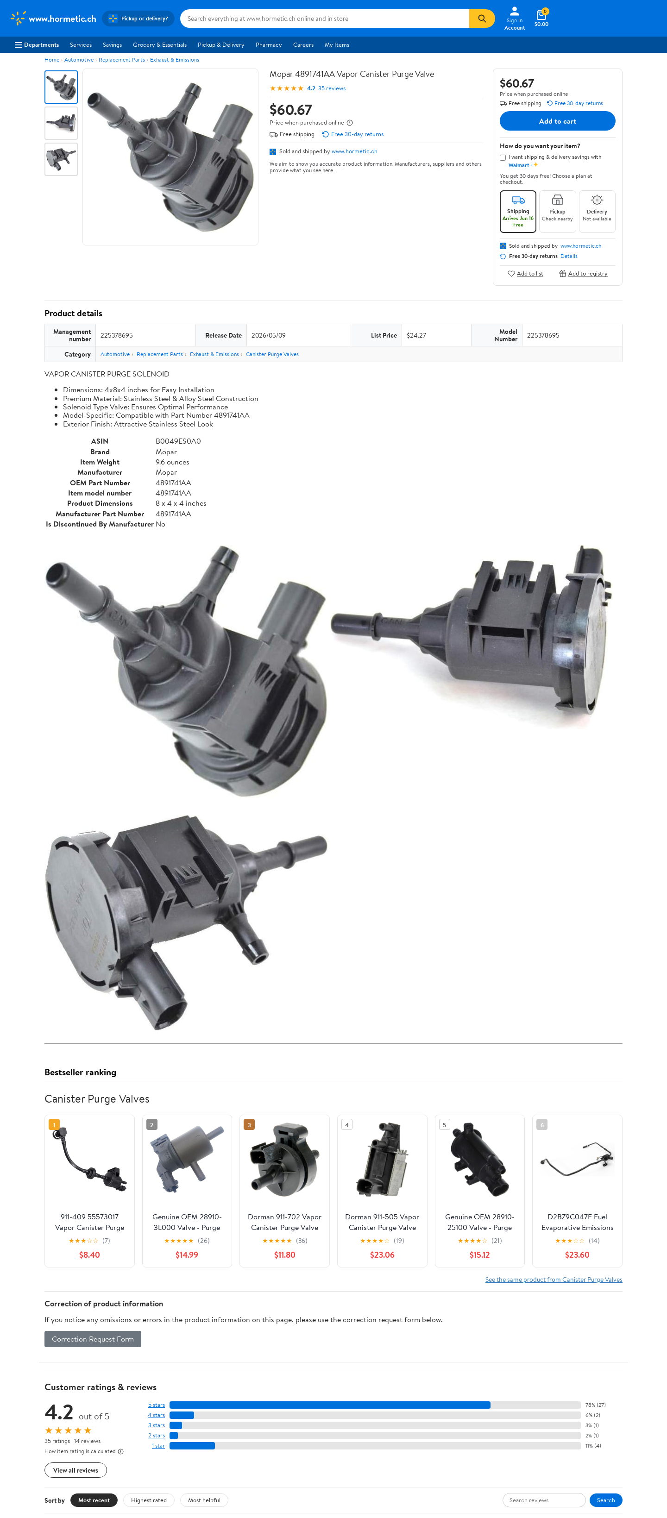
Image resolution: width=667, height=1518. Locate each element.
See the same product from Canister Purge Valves (554, 1279)
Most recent (94, 1500)
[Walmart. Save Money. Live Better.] (52, 18)
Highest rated (149, 1500)
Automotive (79, 59)
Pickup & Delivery (221, 44)
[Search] (482, 18)
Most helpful (204, 1500)
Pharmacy (269, 44)
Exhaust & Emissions (174, 59)
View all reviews (75, 1470)
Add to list (525, 273)
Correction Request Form (93, 1339)
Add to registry (583, 273)
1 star (158, 1445)
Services (81, 44)
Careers (303, 44)
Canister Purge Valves (272, 354)
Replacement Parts (122, 59)
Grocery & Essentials (160, 44)
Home (51, 59)
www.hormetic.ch (355, 151)
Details (569, 256)
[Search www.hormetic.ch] (324, 18)
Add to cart (557, 121)
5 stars (156, 1404)
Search (606, 1500)
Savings (112, 44)
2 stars (156, 1435)
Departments (37, 44)
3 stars (156, 1425)
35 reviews (332, 88)
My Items (337, 44)
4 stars (156, 1414)
